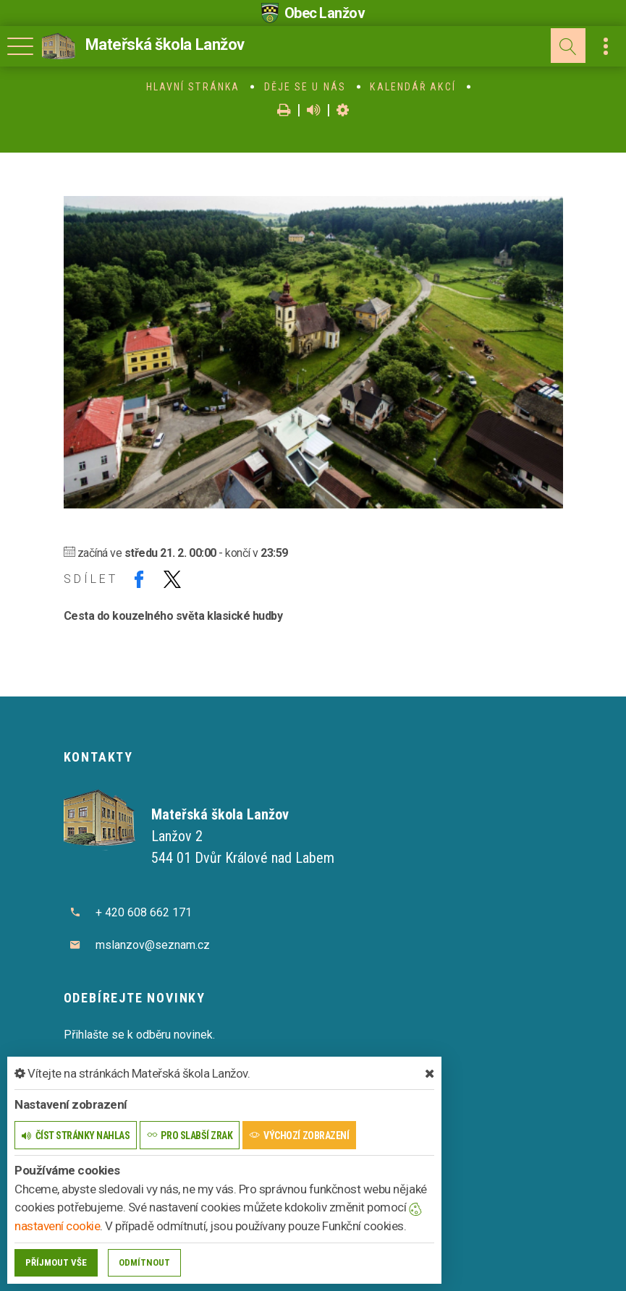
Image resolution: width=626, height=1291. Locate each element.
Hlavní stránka (193, 87)
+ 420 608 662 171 (144, 912)
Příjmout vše (56, 1262)
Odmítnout (144, 1262)
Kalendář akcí (412, 87)
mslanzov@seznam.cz (153, 945)
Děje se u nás (305, 87)
